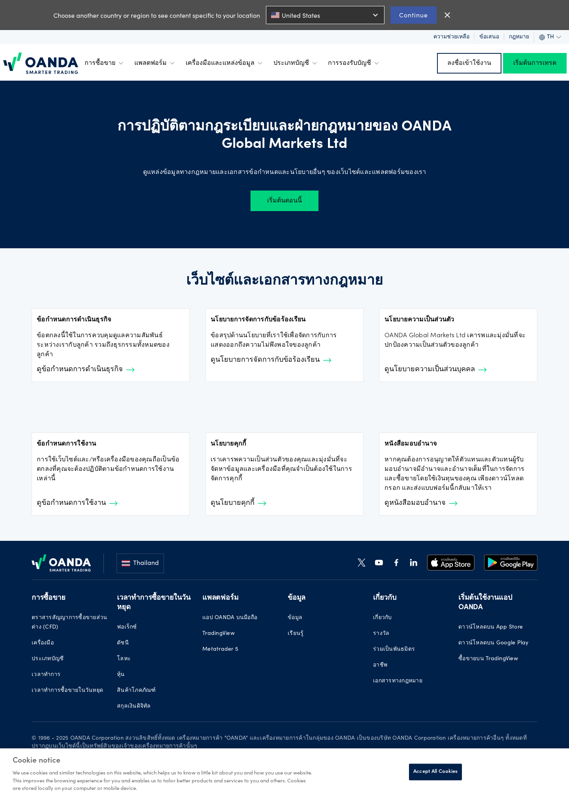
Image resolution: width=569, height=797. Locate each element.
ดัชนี (123, 643)
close (447, 15)
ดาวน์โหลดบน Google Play (493, 643)
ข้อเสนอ (489, 37)
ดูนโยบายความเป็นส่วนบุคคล (435, 370)
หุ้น (121, 675)
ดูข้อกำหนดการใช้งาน (77, 503)
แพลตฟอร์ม (155, 63)
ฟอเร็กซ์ (127, 627)
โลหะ (124, 659)
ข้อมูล (295, 618)
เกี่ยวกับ (382, 618)
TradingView (218, 633)
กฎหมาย (519, 37)
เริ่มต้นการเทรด (534, 63)
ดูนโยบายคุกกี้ (238, 503)
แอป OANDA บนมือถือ (229, 618)
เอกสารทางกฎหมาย (397, 681)
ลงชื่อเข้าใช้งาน (469, 63)
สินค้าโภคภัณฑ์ (136, 690)
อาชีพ (380, 665)
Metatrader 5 (220, 649)
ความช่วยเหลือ (451, 37)
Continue (413, 15)
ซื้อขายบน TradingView (488, 659)
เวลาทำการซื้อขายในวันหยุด (67, 690)
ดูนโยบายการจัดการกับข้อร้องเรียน (271, 360)
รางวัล (381, 633)
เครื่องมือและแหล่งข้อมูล (225, 63)
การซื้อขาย (105, 63)
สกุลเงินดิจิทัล (134, 706)
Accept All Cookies (435, 771)
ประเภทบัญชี (295, 63)
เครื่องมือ (43, 643)
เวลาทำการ (46, 675)
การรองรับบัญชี (354, 63)
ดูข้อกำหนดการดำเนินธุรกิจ (86, 370)
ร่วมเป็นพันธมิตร (394, 649)
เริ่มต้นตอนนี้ (284, 201)
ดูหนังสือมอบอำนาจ (421, 503)
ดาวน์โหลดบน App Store (490, 627)
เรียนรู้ (295, 633)
